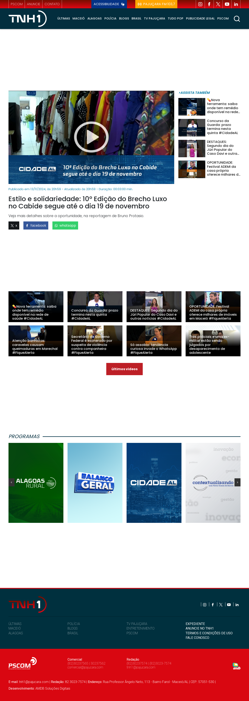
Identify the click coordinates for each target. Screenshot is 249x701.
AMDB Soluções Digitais (52, 688)
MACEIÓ (14, 628)
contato (52, 4)
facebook (35, 225)
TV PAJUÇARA (137, 624)
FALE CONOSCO (197, 638)
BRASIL (73, 633)
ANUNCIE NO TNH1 (200, 628)
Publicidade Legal (200, 18)
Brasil (136, 18)
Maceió (79, 18)
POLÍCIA (74, 624)
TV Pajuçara (154, 18)
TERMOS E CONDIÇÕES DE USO (209, 633)
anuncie (33, 4)
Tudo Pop (175, 18)
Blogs (124, 18)
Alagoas (94, 18)
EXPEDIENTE (195, 624)
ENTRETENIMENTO (141, 628)
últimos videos (124, 369)
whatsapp (65, 225)
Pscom (223, 18)
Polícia (110, 18)
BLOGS (72, 628)
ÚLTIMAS (14, 624)
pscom (17, 4)
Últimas (63, 18)
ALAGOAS (15, 633)
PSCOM (132, 633)
